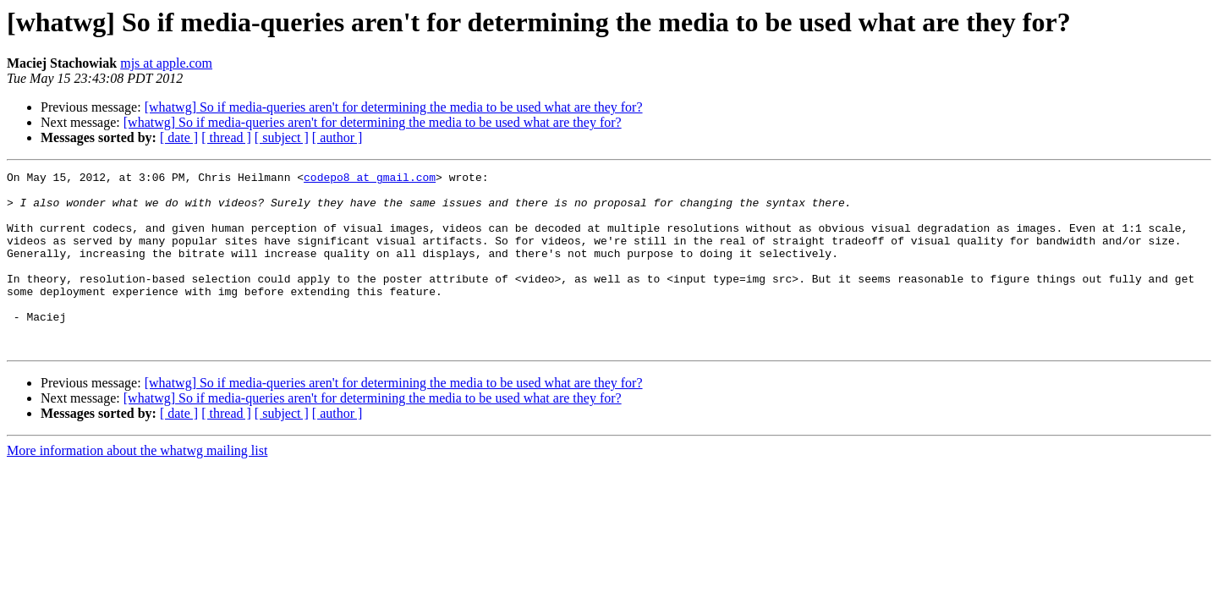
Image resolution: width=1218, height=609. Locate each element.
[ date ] (179, 137)
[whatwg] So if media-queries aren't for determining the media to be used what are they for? (394, 107)
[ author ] (337, 137)
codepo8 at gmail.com (370, 179)
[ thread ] (226, 137)
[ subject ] (282, 137)
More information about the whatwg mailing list (137, 486)
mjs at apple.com (166, 63)
